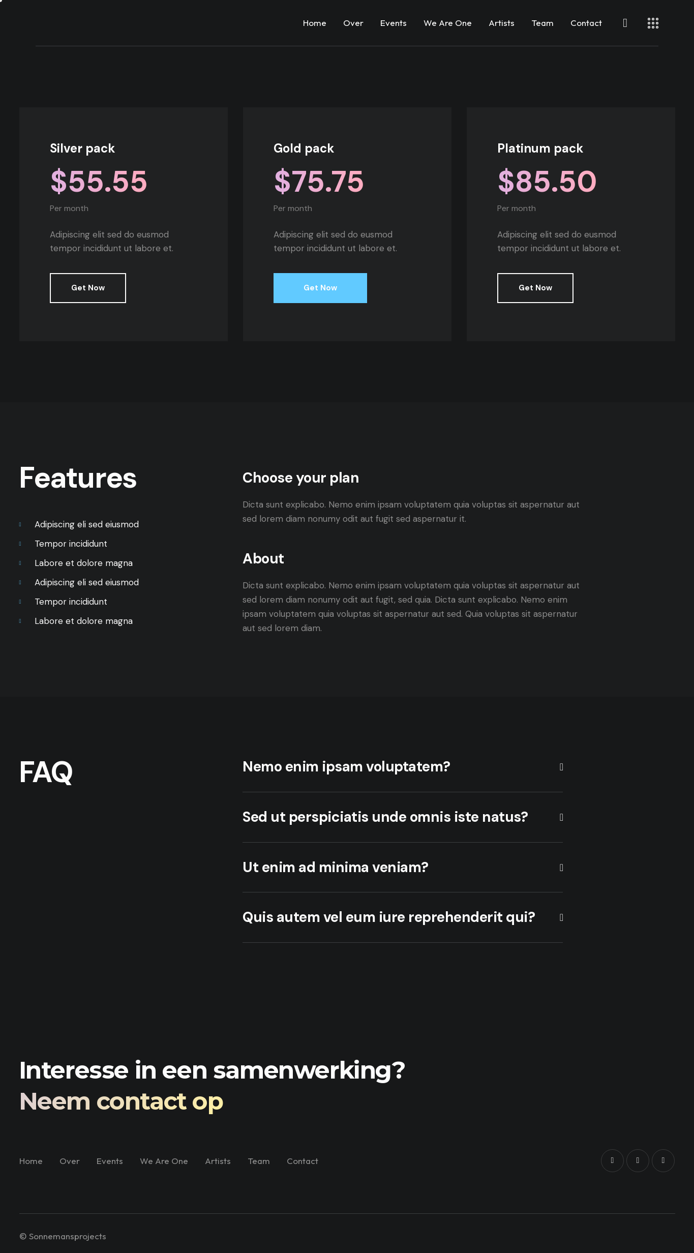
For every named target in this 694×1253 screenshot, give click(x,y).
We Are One (448, 22)
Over (353, 22)
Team (542, 22)
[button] (403, 767)
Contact (586, 22)
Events (393, 22)
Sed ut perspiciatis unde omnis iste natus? (385, 817)
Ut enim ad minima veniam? (336, 867)
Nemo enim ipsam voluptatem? (346, 766)
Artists (502, 22)
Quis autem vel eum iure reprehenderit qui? (389, 917)
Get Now (88, 288)
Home (314, 22)
